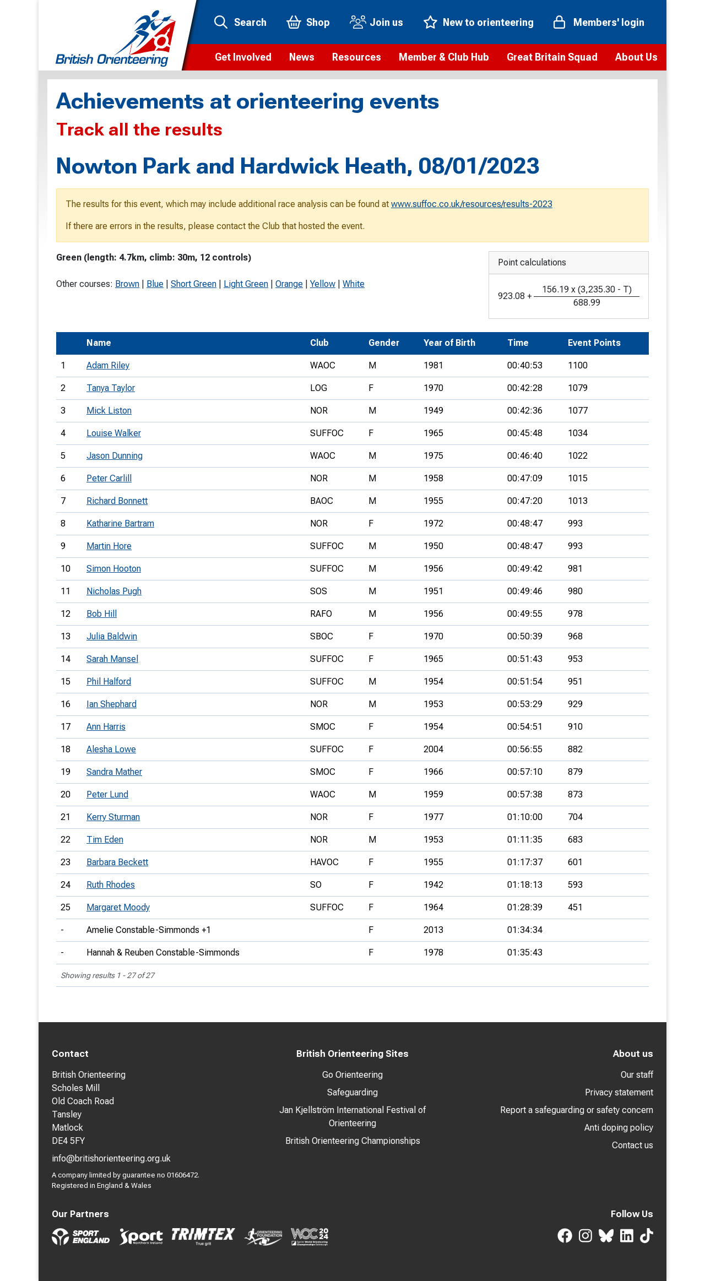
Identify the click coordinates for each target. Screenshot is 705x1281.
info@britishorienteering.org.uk (111, 1158)
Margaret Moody (118, 907)
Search (250, 22)
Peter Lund (107, 794)
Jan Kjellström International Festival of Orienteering (352, 1116)
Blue (155, 284)
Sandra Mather (114, 772)
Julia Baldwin (111, 636)
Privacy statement (619, 1092)
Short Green (193, 284)
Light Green (246, 284)
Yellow (322, 284)
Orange (289, 284)
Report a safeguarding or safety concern (576, 1110)
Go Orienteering (352, 1075)
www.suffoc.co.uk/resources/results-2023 (471, 204)
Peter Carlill (109, 478)
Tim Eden (104, 839)
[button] (243, 57)
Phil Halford (108, 681)
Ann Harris (106, 726)
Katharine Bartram (120, 523)
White (354, 284)
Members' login (608, 22)
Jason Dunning (114, 455)
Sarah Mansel (112, 659)
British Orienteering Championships (352, 1141)
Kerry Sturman (113, 817)
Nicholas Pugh (114, 591)
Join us (386, 22)
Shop (318, 22)
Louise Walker (113, 433)
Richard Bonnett (117, 501)
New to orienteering (488, 22)
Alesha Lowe (111, 749)
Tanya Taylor (110, 388)
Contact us (632, 1145)
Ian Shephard (111, 704)
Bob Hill (101, 614)
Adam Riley (107, 365)
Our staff (637, 1075)
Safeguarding (352, 1092)
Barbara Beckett (117, 862)
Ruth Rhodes (110, 885)
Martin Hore (109, 546)
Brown (127, 284)
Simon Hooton (113, 568)
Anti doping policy (618, 1127)
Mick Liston (109, 410)
